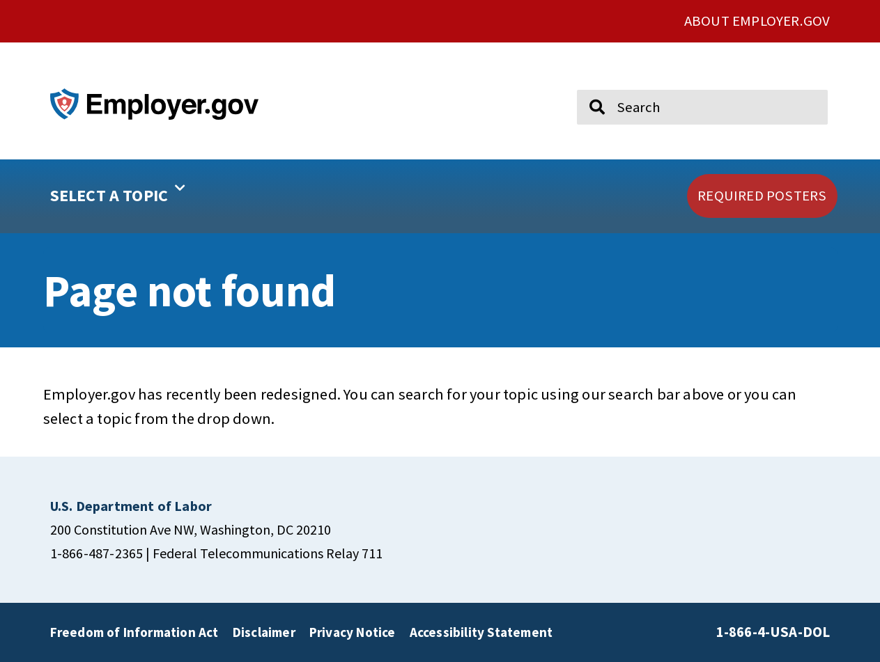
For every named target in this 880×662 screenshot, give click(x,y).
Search (588, 83)
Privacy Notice (352, 632)
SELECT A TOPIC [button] (118, 190)
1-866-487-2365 (97, 553)
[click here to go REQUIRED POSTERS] (762, 196)
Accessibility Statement (481, 632)
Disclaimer (264, 632)
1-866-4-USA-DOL (773, 632)
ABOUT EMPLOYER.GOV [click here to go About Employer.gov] (757, 21)
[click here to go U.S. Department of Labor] (131, 505)
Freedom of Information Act (134, 632)
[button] (162, 196)
